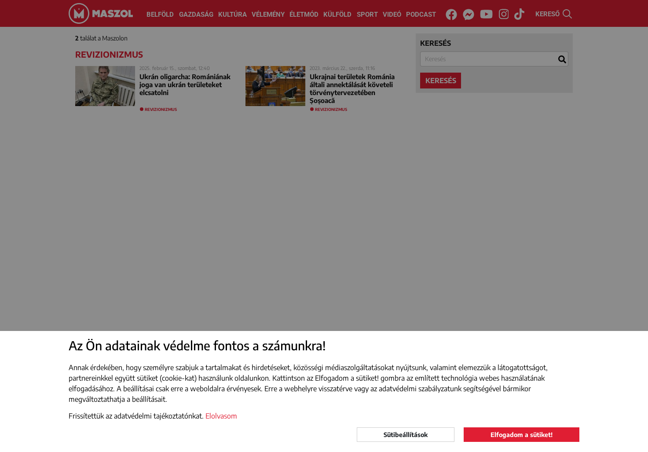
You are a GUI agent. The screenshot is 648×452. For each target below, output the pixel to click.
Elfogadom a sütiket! (522, 434)
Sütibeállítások (406, 434)
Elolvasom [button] (221, 416)
